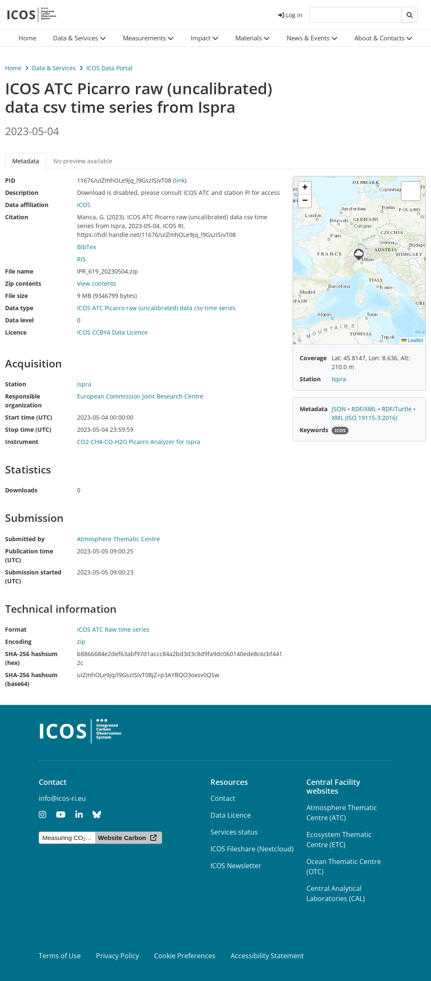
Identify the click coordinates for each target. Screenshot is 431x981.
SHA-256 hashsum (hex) (31, 658)
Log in (290, 15)
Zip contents (23, 283)
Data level (19, 320)
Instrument (21, 442)
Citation (16, 217)
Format (16, 629)
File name (19, 271)
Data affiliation (26, 205)
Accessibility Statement (267, 955)
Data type (19, 308)
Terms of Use (60, 955)
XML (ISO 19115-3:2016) (364, 418)
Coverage (313, 358)
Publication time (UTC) (29, 555)
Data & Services (54, 68)
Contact (222, 798)
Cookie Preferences (185, 955)
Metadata (25, 161)
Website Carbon (122, 837)
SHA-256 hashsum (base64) (31, 679)
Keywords (314, 430)
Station (15, 384)
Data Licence (230, 815)
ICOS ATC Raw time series (113, 629)
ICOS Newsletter (235, 865)
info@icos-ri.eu (62, 798)
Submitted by (25, 539)
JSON (340, 409)
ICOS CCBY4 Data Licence (112, 332)
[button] (79, 38)
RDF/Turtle (397, 409)
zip (81, 642)
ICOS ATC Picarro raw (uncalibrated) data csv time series (156, 308)
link (180, 180)
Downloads (21, 490)
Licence (16, 332)
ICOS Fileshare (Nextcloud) (252, 848)
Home (13, 68)
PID (10, 180)
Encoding (18, 642)
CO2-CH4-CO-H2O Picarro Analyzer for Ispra (138, 442)
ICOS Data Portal (109, 68)
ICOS (83, 205)
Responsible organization (23, 400)
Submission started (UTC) (33, 576)
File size (16, 296)
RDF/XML (364, 409)
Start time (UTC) (28, 417)
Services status (234, 832)
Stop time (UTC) (28, 429)
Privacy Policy (117, 955)
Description (21, 193)
